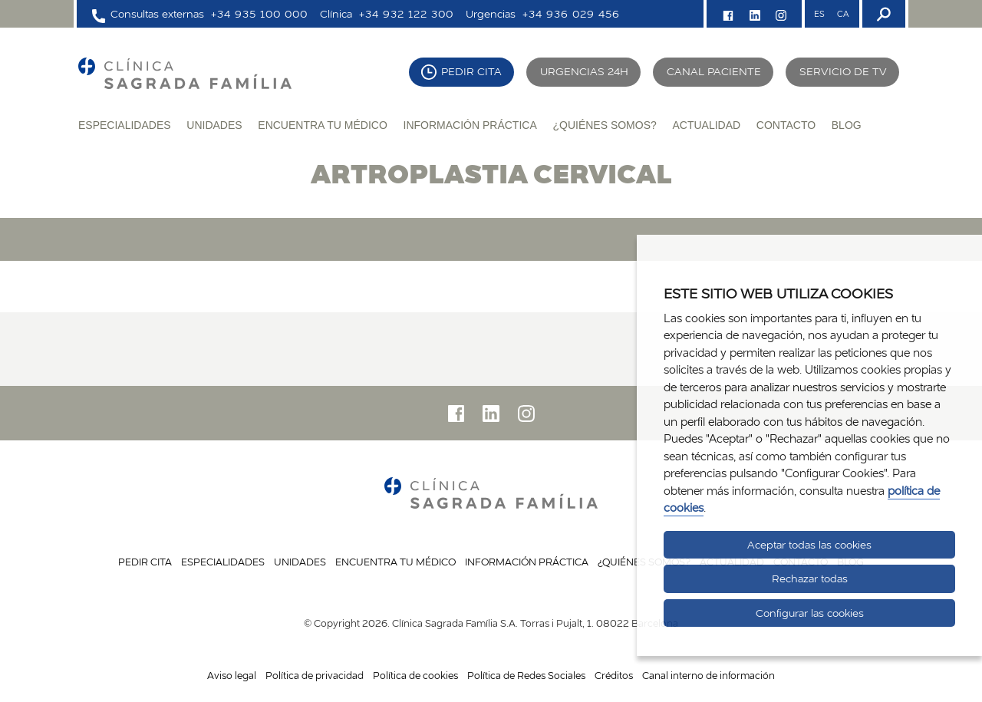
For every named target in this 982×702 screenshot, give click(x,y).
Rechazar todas (810, 578)
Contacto (786, 125)
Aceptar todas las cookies (809, 545)
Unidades (214, 125)
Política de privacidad (314, 675)
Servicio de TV (843, 71)
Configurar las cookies (810, 613)
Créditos (614, 675)
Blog (847, 125)
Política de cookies (415, 675)
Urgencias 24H (584, 71)
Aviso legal (231, 675)
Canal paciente (714, 71)
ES (819, 13)
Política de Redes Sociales (526, 675)
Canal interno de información (708, 675)
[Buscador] (882, 14)
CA (843, 13)
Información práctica (470, 125)
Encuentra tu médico (322, 125)
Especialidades (124, 125)
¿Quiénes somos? (604, 125)
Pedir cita (471, 71)
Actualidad (706, 125)
